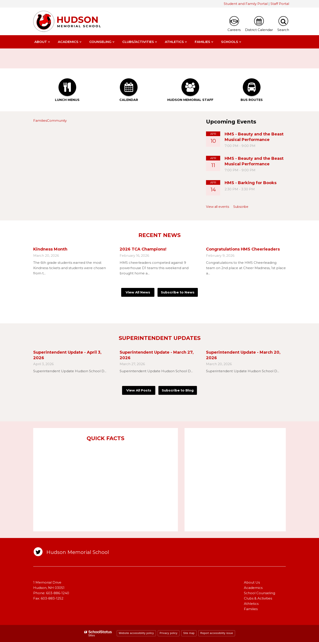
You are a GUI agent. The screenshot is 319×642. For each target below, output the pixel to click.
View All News (138, 292)
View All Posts (138, 390)
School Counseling (259, 593)
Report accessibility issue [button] (216, 633)
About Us (252, 582)
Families (40, 120)
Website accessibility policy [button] (136, 633)
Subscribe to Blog (178, 390)
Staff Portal (279, 4)
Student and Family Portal (246, 4)
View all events (217, 207)
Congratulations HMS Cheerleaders (243, 249)
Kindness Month (50, 249)
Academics (253, 588)
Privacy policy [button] (168, 633)
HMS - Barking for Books (250, 182)
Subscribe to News (178, 292)
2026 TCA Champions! (143, 249)
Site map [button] (189, 633)
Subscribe (240, 207)
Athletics (251, 604)
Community (57, 120)
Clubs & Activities (258, 598)
